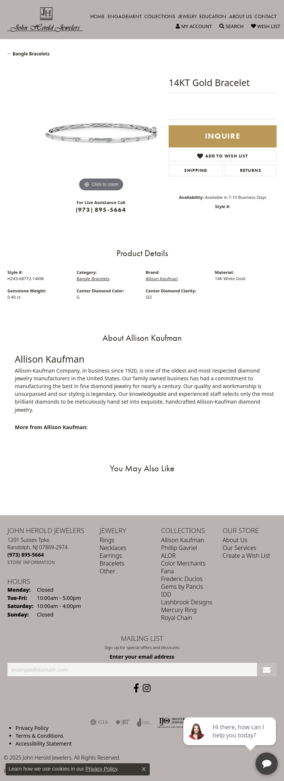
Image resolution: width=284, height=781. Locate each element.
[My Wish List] (265, 26)
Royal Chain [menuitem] (176, 618)
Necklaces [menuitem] (112, 548)
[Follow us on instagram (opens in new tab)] (147, 688)
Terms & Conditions (40, 735)
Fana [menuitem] (167, 571)
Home (97, 16)
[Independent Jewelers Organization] (172, 722)
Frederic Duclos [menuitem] (182, 579)
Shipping (195, 170)
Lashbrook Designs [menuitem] (186, 602)
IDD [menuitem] (166, 594)
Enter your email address (141, 656)
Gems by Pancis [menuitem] (182, 587)
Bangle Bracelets (31, 54)
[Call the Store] (25, 554)
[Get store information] (31, 562)
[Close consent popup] (144, 769)
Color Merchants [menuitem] (183, 563)
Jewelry (187, 16)
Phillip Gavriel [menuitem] (179, 548)
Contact (265, 16)
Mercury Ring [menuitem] (179, 610)
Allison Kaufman (162, 278)
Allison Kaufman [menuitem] (182, 540)
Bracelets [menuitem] (111, 563)
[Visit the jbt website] (122, 722)
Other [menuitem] (107, 571)
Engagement (125, 16)
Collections (159, 16)
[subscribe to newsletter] (267, 669)
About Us (240, 16)
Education (212, 16)
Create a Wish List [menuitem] (246, 555)
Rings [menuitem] (106, 540)
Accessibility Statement (44, 743)
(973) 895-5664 (101, 210)
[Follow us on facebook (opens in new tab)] (136, 688)
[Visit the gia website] (99, 722)
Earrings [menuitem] (110, 555)
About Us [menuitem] (235, 540)
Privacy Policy (32, 727)
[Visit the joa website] (143, 722)
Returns (250, 170)
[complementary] (230, 740)
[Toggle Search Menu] (231, 26)
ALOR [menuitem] (168, 555)
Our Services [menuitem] (239, 548)
